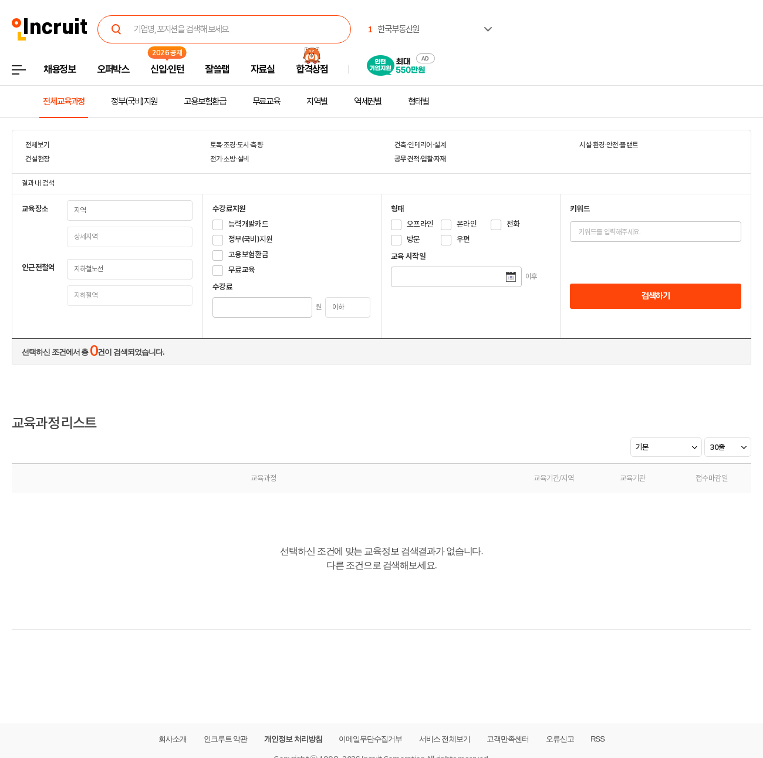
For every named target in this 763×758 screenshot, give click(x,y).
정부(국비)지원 (134, 101)
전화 (513, 224)
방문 (413, 239)
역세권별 (368, 101)
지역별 (317, 101)
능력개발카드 (248, 224)
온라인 (467, 224)
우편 (463, 239)
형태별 (418, 101)
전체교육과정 (64, 101)
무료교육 (266, 101)
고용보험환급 (204, 101)
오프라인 (420, 224)
